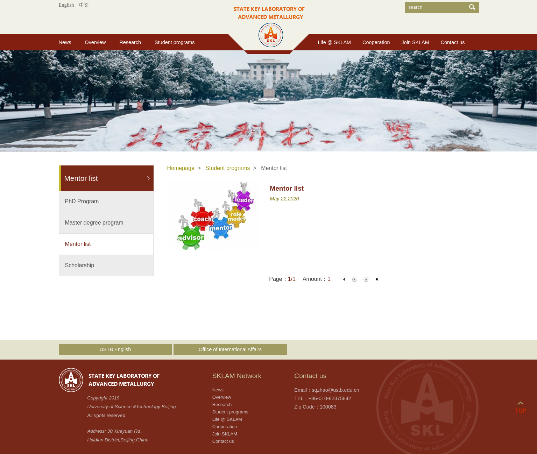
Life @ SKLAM (334, 42)
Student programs (175, 42)
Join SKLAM (415, 42)
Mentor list (78, 244)
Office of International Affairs (230, 349)
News (65, 42)
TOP (521, 408)
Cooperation (376, 42)
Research (130, 42)
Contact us (453, 42)
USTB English (115, 349)
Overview (95, 42)
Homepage (181, 168)
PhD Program (82, 201)
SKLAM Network (237, 375)
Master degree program (94, 223)
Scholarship (79, 265)
